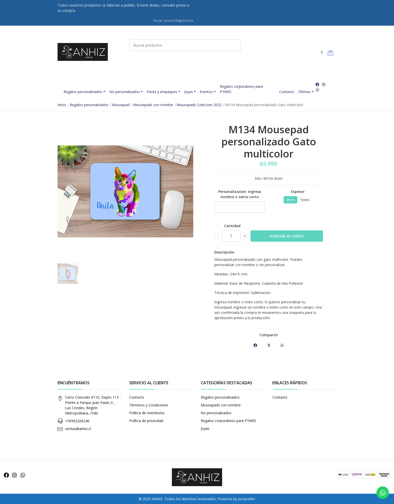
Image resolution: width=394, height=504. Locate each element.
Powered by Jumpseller (236, 498)
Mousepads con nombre (153, 104)
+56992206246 (77, 420)
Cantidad (232, 225)
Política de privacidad (146, 420)
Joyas (188, 91)
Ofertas (304, 91)
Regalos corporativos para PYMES (241, 89)
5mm (305, 199)
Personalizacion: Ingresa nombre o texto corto (239, 194)
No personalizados (124, 91)
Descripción (224, 252)
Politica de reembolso (147, 412)
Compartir (269, 334)
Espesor (298, 191)
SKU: (258, 178)
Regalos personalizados (83, 91)
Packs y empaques (162, 91)
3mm (290, 199)
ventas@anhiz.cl (78, 428)
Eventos (206, 91)
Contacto (286, 91)
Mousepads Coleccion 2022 (199, 104)
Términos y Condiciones (148, 405)
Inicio (62, 104)
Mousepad (120, 104)
